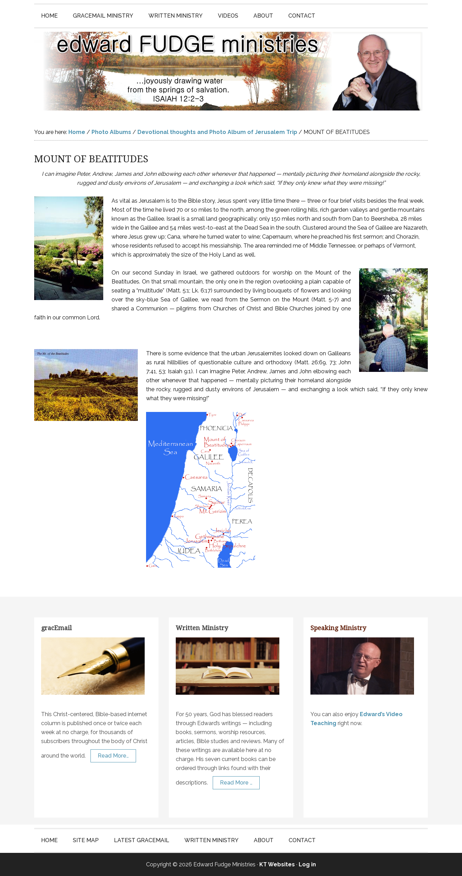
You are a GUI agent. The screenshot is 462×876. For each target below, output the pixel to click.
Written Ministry (202, 628)
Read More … (236, 782)
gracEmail (56, 628)
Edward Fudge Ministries (231, 71)
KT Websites (277, 864)
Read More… (113, 755)
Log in (307, 864)
